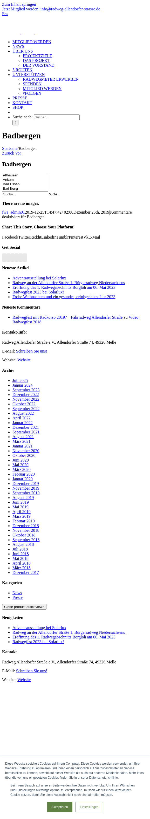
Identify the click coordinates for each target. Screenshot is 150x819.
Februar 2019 (23, 521)
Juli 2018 (20, 549)
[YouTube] (12, 257)
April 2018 (21, 563)
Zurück (8, 153)
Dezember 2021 (25, 427)
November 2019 (25, 488)
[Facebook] (8, 257)
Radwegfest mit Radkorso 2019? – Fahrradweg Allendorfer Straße (67, 317)
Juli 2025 (20, 380)
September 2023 (25, 390)
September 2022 (25, 408)
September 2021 (25, 432)
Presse (17, 597)
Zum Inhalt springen (19, 4)
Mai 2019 (20, 507)
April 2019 (21, 511)
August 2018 (23, 544)
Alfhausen (25, 175)
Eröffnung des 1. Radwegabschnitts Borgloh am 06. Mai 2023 (63, 287)
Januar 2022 (22, 422)
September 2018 (25, 540)
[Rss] (4, 257)
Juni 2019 (20, 502)
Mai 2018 (20, 558)
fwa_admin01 (13, 212)
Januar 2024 (22, 385)
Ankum (25, 180)
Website (24, 360)
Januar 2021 (22, 446)
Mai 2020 (20, 465)
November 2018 (25, 530)
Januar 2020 (22, 479)
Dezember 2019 (25, 483)
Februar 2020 (23, 474)
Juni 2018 (20, 554)
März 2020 (21, 469)
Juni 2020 (20, 460)
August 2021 (23, 436)
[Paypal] (21, 257)
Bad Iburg (25, 189)
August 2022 (23, 413)
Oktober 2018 (23, 535)
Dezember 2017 (25, 572)
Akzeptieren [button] (59, 807)
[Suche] (15, 122)
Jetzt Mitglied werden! (21, 9)
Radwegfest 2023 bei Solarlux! (38, 292)
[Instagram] (17, 257)
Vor (18, 153)
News (17, 593)
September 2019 (25, 493)
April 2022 (21, 418)
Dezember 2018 (25, 525)
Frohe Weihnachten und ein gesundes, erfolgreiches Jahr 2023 (63, 297)
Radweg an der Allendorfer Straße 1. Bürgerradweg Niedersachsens (68, 282)
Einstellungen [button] (89, 807)
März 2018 (21, 568)
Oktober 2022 (23, 404)
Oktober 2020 (23, 455)
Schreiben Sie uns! (31, 351)
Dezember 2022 (25, 394)
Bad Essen (25, 184)
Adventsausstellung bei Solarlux (39, 278)
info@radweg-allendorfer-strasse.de (70, 9)
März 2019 (21, 516)
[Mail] (25, 257)
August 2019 (23, 497)
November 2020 (25, 451)
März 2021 (21, 441)
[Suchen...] (57, 117)
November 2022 (25, 399)
